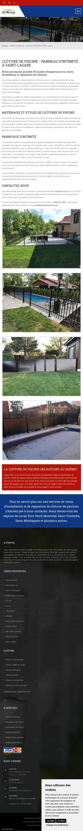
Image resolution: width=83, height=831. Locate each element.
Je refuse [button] (61, 821)
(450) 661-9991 (60, 202)
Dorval (8, 600)
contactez (58, 191)
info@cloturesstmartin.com (47, 205)
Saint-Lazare (11, 641)
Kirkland (9, 616)
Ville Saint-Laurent (13, 631)
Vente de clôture (13, 717)
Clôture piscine (12, 675)
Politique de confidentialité (20, 803)
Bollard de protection (15, 737)
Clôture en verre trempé (16, 685)
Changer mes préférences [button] (57, 825)
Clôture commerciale (14, 680)
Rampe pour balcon (14, 742)
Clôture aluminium (13, 670)
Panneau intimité (13, 732)
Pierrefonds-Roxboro (15, 621)
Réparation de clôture (15, 727)
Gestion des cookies (7, 829)
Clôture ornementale (14, 659)
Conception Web (29, 822)
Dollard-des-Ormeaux (15, 595)
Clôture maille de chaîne (16, 664)
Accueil (4, 45)
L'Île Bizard (10, 611)
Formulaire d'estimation (36, 825)
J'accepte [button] (50, 821)
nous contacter (37, 511)
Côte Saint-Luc (12, 585)
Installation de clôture (15, 722)
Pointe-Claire (11, 626)
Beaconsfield (11, 580)
